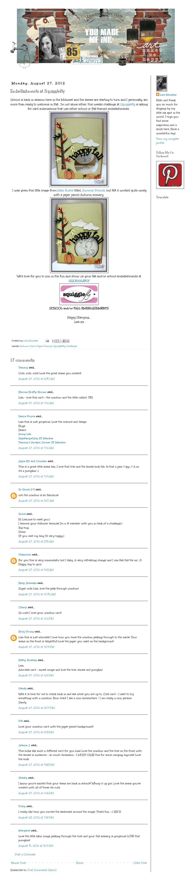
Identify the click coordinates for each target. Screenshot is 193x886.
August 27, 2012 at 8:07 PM (37, 708)
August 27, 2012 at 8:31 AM (36, 541)
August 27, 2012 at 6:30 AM (37, 379)
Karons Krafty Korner (33, 392)
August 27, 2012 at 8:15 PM (36, 732)
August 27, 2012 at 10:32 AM (37, 594)
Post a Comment (25, 854)
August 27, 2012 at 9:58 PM (36, 764)
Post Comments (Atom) (42, 870)
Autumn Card (27, 346)
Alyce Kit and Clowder (33, 461)
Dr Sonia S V (27, 489)
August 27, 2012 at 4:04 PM (36, 647)
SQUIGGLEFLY (79, 281)
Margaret (24, 830)
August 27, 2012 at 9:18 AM (36, 570)
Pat (21, 721)
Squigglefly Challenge (65, 346)
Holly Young (26, 631)
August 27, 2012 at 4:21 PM (36, 675)
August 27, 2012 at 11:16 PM (36, 793)
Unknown (25, 554)
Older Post (140, 863)
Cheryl (23, 607)
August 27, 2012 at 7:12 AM (36, 403)
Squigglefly (127, 104)
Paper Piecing (44, 346)
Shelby (23, 778)
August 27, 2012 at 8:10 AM (36, 500)
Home (79, 863)
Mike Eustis (64, 190)
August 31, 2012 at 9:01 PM (36, 846)
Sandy (23, 688)
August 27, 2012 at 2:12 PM (36, 618)
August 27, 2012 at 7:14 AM (36, 476)
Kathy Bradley (28, 660)
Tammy (23, 367)
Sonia (22, 514)
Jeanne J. (25, 745)
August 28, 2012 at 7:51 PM (36, 817)
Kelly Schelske (28, 583)
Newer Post (18, 863)
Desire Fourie (27, 416)
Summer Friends (93, 190)
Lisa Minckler (168, 95)
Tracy (22, 806)
